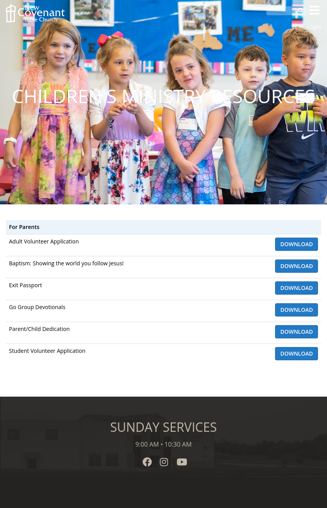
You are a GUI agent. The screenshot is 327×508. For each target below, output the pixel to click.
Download (296, 244)
